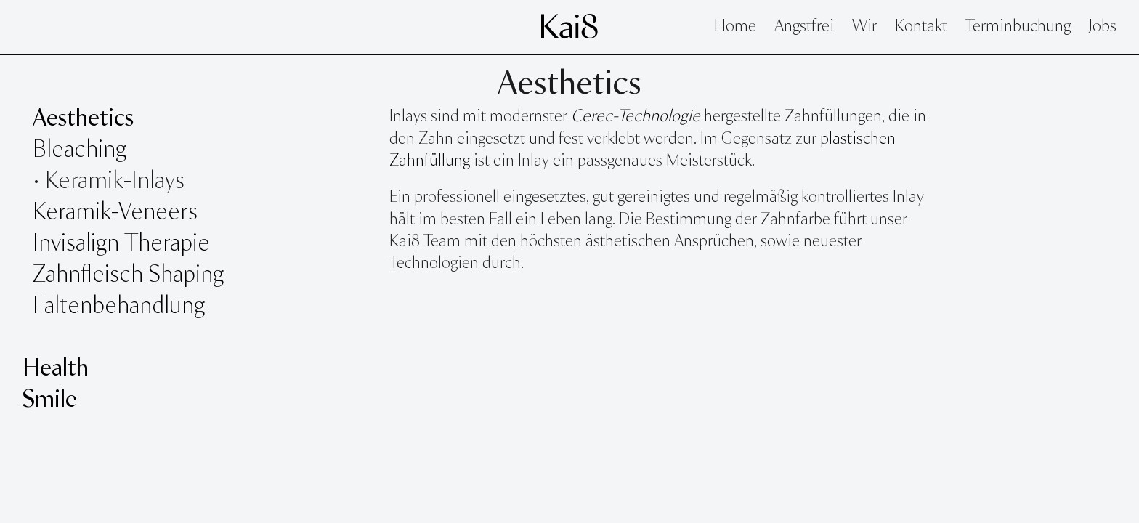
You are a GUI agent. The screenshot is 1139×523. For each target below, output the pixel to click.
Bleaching (79, 150)
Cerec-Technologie (635, 117)
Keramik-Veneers (115, 212)
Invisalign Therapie (121, 244)
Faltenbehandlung (119, 306)
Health (56, 369)
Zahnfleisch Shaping (128, 275)
